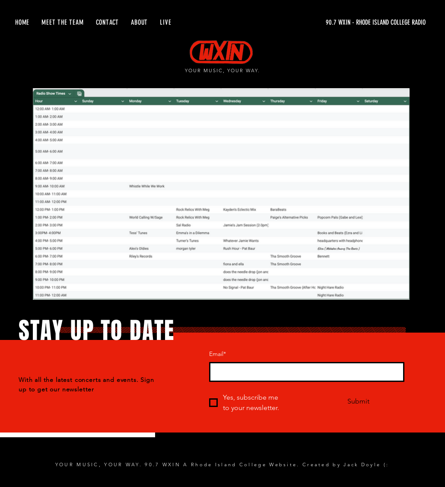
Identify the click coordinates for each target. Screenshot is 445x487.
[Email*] (304, 372)
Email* (217, 354)
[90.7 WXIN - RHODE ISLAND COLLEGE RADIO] (344, 22)
